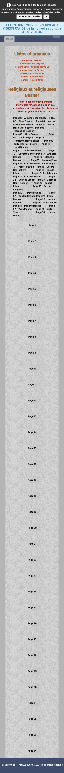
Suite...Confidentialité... (48, 12)
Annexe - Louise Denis (32, 80)
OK (46, 16)
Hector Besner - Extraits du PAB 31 (32, 67)
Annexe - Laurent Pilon (32, 76)
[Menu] (9, 39)
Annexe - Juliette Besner (32, 73)
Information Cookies (29, 16)
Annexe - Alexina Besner (32, 70)
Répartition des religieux (32, 63)
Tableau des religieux (32, 60)
